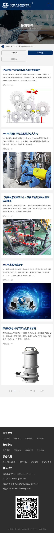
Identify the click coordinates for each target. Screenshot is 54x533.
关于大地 (14, 46)
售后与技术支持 (9, 462)
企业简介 (6, 439)
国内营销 (6, 450)
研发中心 (17, 439)
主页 (7, 46)
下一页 (32, 391)
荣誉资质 (29, 439)
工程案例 (40, 450)
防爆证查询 (46, 462)
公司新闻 (14, 53)
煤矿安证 (34, 462)
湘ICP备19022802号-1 (22, 529)
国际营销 (17, 450)
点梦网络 (42, 529)
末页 (42, 391)
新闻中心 (22, 46)
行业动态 (30, 46)
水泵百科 (14, 59)
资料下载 (23, 462)
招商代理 (29, 450)
